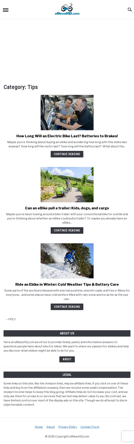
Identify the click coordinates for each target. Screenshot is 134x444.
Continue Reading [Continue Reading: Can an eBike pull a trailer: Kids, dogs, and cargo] (67, 230)
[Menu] (5, 10)
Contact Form (90, 427)
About (67, 359)
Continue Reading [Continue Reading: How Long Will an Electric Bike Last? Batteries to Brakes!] (67, 154)
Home (39, 427)
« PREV (11, 319)
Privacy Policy (67, 427)
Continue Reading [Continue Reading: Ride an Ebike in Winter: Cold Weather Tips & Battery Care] (67, 306)
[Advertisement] (67, 51)
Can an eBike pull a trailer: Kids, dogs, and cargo (67, 208)
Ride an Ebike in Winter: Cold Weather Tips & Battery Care (67, 284)
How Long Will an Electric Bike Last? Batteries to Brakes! (67, 136)
